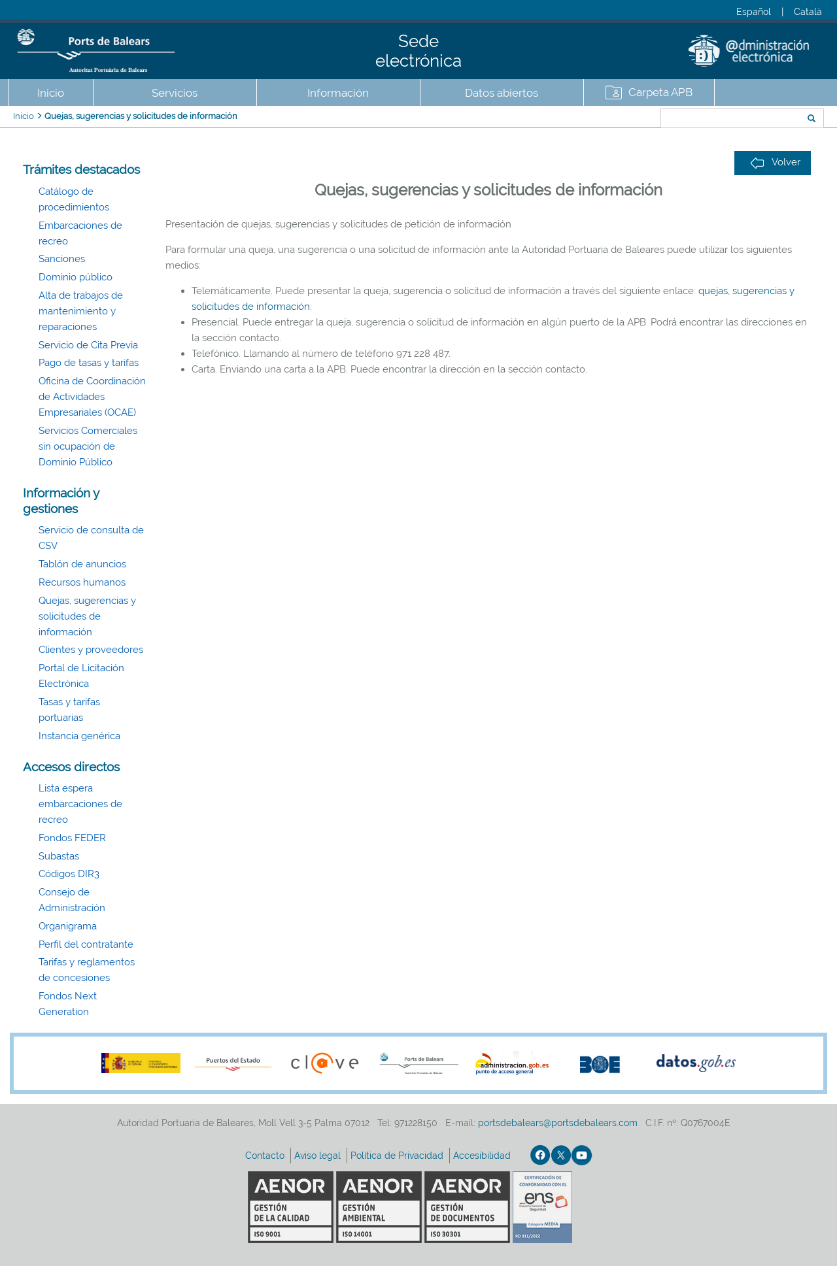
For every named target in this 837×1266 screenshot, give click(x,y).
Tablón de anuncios (82, 564)
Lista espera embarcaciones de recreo (80, 803)
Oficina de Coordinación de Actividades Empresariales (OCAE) (92, 396)
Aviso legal (318, 1155)
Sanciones (62, 259)
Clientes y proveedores (91, 650)
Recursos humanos (82, 582)
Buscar (617, 119)
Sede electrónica (418, 51)
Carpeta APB (660, 92)
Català (808, 12)
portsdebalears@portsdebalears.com (558, 1123)
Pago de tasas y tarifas (89, 363)
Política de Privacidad (398, 1155)
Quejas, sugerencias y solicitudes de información (140, 116)
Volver (775, 162)
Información (338, 92)
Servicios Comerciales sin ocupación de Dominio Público (88, 446)
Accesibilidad (483, 1155)
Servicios (174, 92)
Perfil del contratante (86, 944)
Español (753, 12)
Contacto (266, 1155)
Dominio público (75, 277)
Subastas (59, 856)
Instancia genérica (79, 736)
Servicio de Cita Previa (88, 345)
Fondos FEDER (72, 838)
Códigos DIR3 (69, 874)
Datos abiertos (501, 92)
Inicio (50, 92)
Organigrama (68, 926)
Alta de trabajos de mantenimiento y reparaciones (81, 311)
